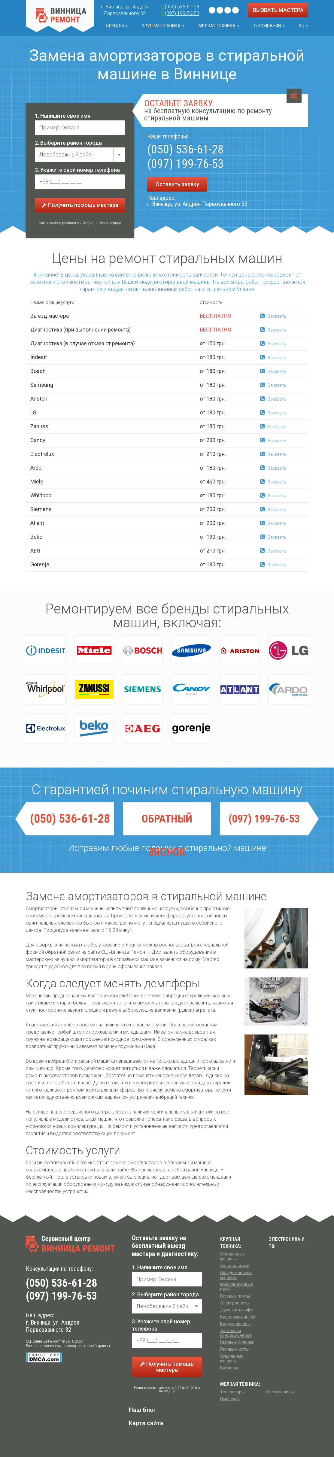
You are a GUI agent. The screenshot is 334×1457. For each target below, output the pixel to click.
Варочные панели (238, 1316)
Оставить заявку (177, 184)
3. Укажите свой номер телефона (77, 170)
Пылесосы (230, 1398)
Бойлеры (229, 1367)
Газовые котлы (234, 1349)
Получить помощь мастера (80, 205)
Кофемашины (280, 1391)
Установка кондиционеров (236, 1333)
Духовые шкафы (236, 1309)
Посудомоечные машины (236, 1275)
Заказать (273, 316)
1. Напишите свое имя (62, 116)
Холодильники (234, 1265)
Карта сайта (146, 1423)
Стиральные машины (232, 1256)
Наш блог (142, 1409)
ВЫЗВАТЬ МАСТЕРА (278, 10)
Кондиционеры (235, 1323)
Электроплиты (234, 1303)
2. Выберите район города (68, 143)
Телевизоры (232, 1391)
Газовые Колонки (237, 1342)
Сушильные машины (231, 1358)
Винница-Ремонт (129, 952)
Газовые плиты (235, 1296)
